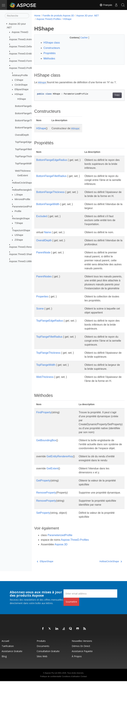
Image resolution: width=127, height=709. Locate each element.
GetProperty (43, 508)
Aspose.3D (61, 572)
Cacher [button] (81, 37)
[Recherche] (17, 15)
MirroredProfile (22, 199)
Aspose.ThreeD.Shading (22, 254)
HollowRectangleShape (24, 190)
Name (47, 236)
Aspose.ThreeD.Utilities (21, 261)
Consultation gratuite (48, 679)
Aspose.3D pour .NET (87, 15)
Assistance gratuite (12, 679)
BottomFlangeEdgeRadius (29, 106)
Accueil (5, 668)
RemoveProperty (46, 520)
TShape (19, 223)
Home (37, 15)
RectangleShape (21, 218)
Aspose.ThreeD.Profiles (21, 68)
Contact (84, 704)
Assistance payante (82, 679)
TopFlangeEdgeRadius (27, 142)
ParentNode (43, 256)
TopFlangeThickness (26, 156)
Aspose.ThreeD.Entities (21, 53)
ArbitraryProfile (20, 75)
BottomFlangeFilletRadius (28, 113)
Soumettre (71, 629)
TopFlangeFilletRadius (27, 149)
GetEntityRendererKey (59, 484)
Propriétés (49, 53)
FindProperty (43, 440)
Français (106, 4)
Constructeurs (51, 48)
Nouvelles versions (82, 668)
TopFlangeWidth (23, 163)
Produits (41, 668)
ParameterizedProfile (23, 206)
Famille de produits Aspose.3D (58, 15)
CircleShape (21, 84)
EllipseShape (21, 89)
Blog (4, 684)
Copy (110, 95)
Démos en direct (81, 673)
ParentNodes (44, 284)
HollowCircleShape (22, 182)
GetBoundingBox (46, 468)
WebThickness (23, 170)
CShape (19, 80)
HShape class (51, 42)
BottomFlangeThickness (28, 120)
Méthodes (49, 58)
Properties (42, 312)
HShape (19, 94)
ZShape (19, 239)
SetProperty (43, 540)
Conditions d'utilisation (71, 704)
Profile (18, 211)
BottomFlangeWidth (25, 127)
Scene (40, 324)
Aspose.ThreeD (20, 32)
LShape (19, 194)
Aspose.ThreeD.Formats (22, 61)
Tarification (8, 673)
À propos (77, 684)
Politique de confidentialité (50, 704)
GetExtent (22, 175)
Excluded (41, 220)
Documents (43, 673)
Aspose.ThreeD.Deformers (23, 46)
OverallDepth (22, 135)
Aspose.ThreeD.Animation (23, 39)
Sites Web (42, 684)
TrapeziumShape (21, 230)
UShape (19, 235)
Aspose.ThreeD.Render (21, 247)
